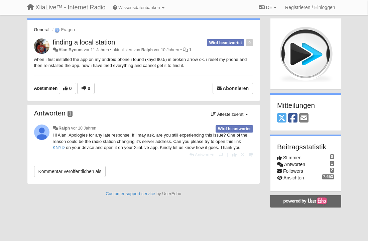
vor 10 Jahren (83, 128)
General (41, 29)
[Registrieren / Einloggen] (310, 7)
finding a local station (84, 42)
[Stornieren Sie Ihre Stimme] (242, 154)
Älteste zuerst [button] (229, 114)
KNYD (59, 147)
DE (267, 7)
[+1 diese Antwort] (234, 154)
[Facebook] (292, 118)
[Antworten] (202, 154)
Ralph (147, 50)
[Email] (304, 118)
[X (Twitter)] (281, 118)
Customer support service (130, 193)
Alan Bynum (70, 50)
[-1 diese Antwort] (251, 154)
